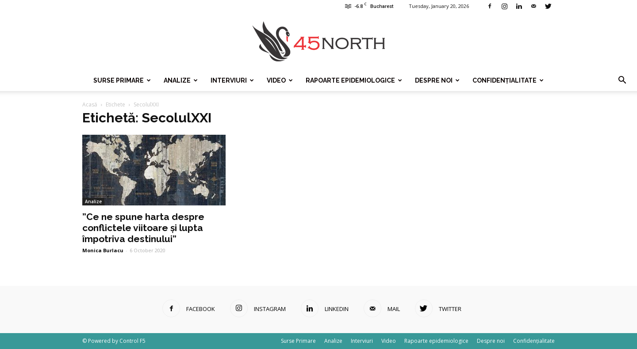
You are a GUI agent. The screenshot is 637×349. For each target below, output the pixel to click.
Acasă (89, 104)
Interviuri (232, 80)
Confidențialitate (508, 80)
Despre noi (437, 80)
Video (280, 80)
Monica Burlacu (102, 250)
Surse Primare (122, 80)
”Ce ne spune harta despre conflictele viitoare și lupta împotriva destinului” (143, 227)
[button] (622, 80)
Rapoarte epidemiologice (354, 80)
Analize (181, 80)
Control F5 (132, 341)
